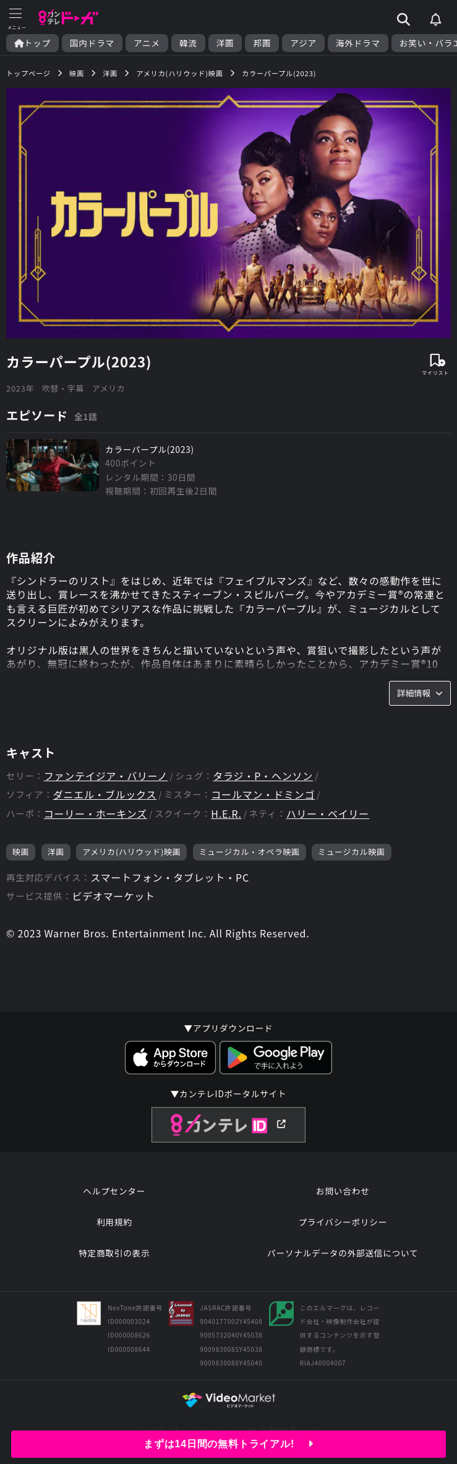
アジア (303, 43)
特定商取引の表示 (114, 1253)
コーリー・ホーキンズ (95, 814)
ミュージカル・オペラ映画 (249, 851)
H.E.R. (226, 814)
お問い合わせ (342, 1191)
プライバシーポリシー (342, 1222)
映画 (20, 851)
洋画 (225, 43)
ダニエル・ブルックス (105, 794)
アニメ (147, 43)
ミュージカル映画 (351, 851)
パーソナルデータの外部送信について (342, 1253)
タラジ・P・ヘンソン (263, 776)
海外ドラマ (358, 43)
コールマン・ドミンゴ (263, 794)
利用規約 (114, 1222)
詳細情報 (420, 692)
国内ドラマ (92, 43)
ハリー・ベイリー (327, 814)
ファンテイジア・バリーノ (106, 776)
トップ (32, 43)
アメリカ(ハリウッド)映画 (131, 851)
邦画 (262, 43)
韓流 (188, 43)
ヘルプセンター (114, 1191)
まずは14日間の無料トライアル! (228, 1444)
